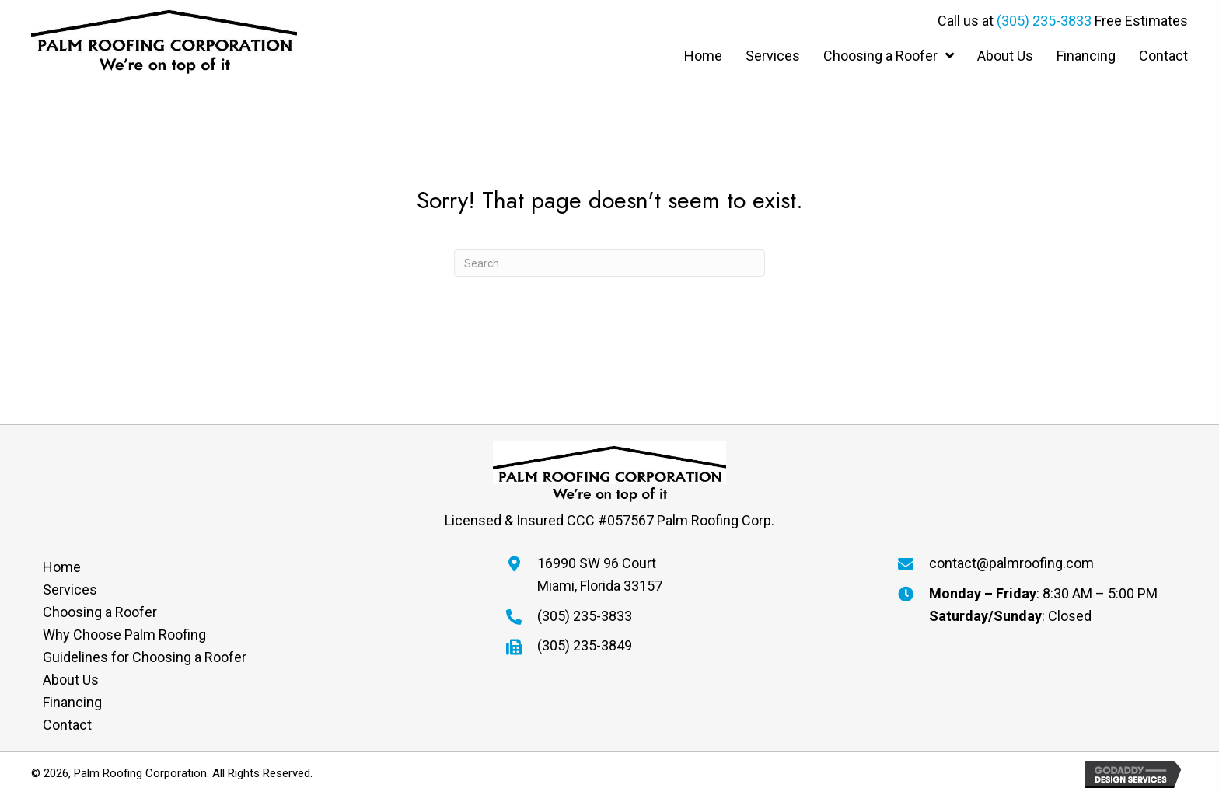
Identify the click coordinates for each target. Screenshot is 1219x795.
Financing (72, 702)
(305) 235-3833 (1044, 20)
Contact (67, 725)
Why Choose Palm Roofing (124, 634)
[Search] (609, 263)
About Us (71, 679)
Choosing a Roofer (100, 612)
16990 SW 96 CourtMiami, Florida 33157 (599, 574)
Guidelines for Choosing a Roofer (144, 657)
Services (70, 589)
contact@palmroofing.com (1011, 563)
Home (62, 567)
